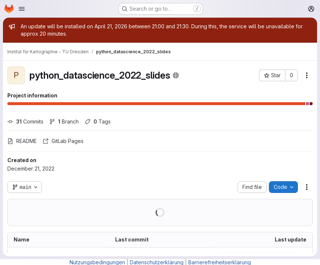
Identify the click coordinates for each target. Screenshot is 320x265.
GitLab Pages (63, 141)
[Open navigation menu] (22, 9)
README (22, 141)
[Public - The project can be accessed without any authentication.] (176, 75)
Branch (64, 121)
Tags (98, 121)
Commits (25, 121)
